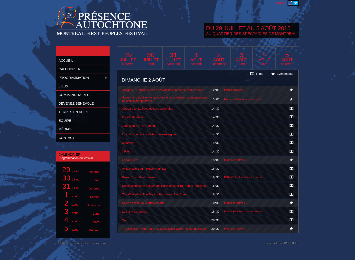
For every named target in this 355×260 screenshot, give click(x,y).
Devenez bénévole (76, 103)
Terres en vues (73, 112)
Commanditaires (73, 95)
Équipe (64, 120)
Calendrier (69, 69)
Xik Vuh (127, 151)
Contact (66, 138)
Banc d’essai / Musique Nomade (143, 203)
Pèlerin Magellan (233, 90)
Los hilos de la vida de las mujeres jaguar (149, 134)
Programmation (73, 78)
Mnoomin (128, 143)
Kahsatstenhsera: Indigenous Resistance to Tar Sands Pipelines (164, 185)
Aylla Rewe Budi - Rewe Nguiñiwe (144, 168)
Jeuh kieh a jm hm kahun (138, 125)
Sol (124, 220)
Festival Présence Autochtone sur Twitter (295, 3)
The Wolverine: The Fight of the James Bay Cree (154, 194)
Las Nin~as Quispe (134, 211)
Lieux (63, 86)
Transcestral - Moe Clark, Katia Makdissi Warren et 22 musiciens (164, 228)
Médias (65, 129)
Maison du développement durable (243, 99)
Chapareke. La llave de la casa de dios (147, 108)
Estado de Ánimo (133, 117)
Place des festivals (234, 160)
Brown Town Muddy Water (139, 177)
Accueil (65, 60)
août (80, 195)
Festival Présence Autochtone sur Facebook (290, 3)
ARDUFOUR (290, 243)
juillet (80, 170)
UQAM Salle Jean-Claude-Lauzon (243, 177)
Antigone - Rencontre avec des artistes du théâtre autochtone (162, 90)
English (280, 3)
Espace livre (130, 160)
